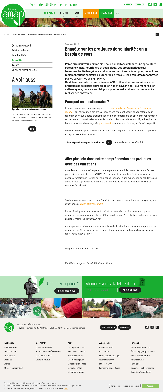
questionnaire (106, 123)
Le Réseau (14, 34)
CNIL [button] (66, 388)
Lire (32, 129)
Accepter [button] (150, 386)
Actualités (22, 34)
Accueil (6, 34)
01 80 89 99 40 (56, 327)
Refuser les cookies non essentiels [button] (125, 386)
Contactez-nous (66, 291)
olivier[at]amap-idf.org (91, 203)
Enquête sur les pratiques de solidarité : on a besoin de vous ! (47, 34)
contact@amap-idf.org (74, 327)
